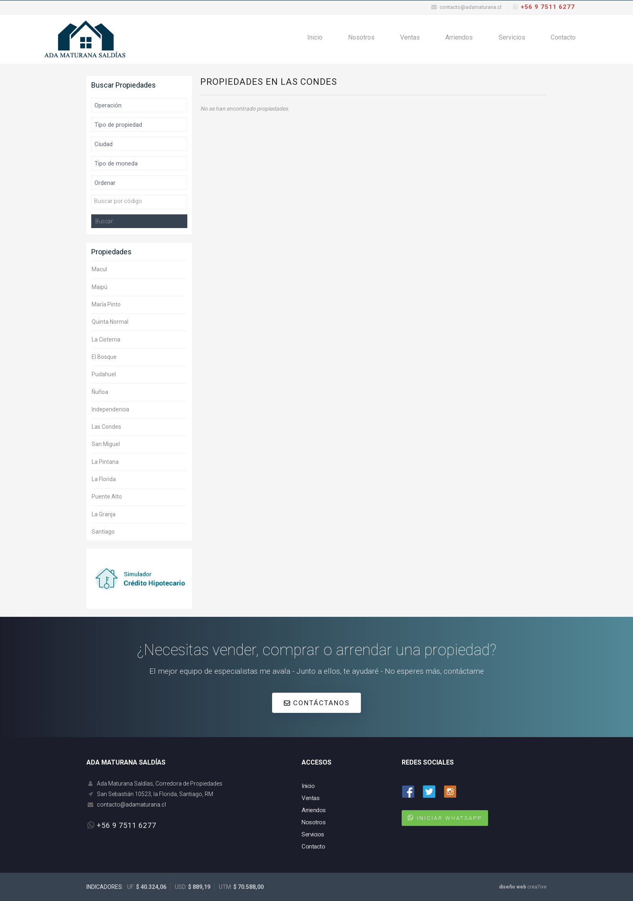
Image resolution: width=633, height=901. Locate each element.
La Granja (103, 514)
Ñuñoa (100, 392)
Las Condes (106, 426)
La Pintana (105, 462)
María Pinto (106, 304)
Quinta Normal (110, 321)
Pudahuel (104, 374)
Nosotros (367, 39)
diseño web (512, 887)
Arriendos (462, 39)
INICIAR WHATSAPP (449, 818)
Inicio (321, 39)
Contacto (563, 39)
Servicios (513, 39)
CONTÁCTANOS (317, 703)
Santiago (103, 531)
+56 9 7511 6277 (548, 6)
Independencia (110, 409)
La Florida (104, 479)
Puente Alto (107, 496)
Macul (99, 269)
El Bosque (104, 357)
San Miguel (106, 444)
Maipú (99, 287)
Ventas (414, 39)
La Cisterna (106, 339)
